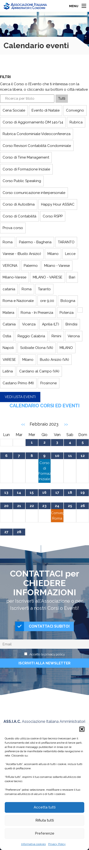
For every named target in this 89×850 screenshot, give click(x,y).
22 (32, 506)
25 (70, 506)
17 (57, 492)
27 (6, 532)
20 (6, 506)
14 (19, 492)
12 (83, 456)
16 (44, 492)
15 (32, 492)
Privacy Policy (57, 844)
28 (19, 532)
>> (66, 424)
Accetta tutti (45, 807)
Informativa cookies (33, 844)
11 (70, 456)
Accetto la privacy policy (47, 654)
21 (19, 506)
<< (23, 424)
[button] (82, 729)
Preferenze (44, 833)
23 (44, 506)
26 (82, 506)
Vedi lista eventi (20, 397)
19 (82, 492)
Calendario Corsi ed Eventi (44, 406)
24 (57, 506)
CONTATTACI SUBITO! (42, 626)
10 (57, 456)
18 (70, 492)
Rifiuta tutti (44, 820)
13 (6, 492)
